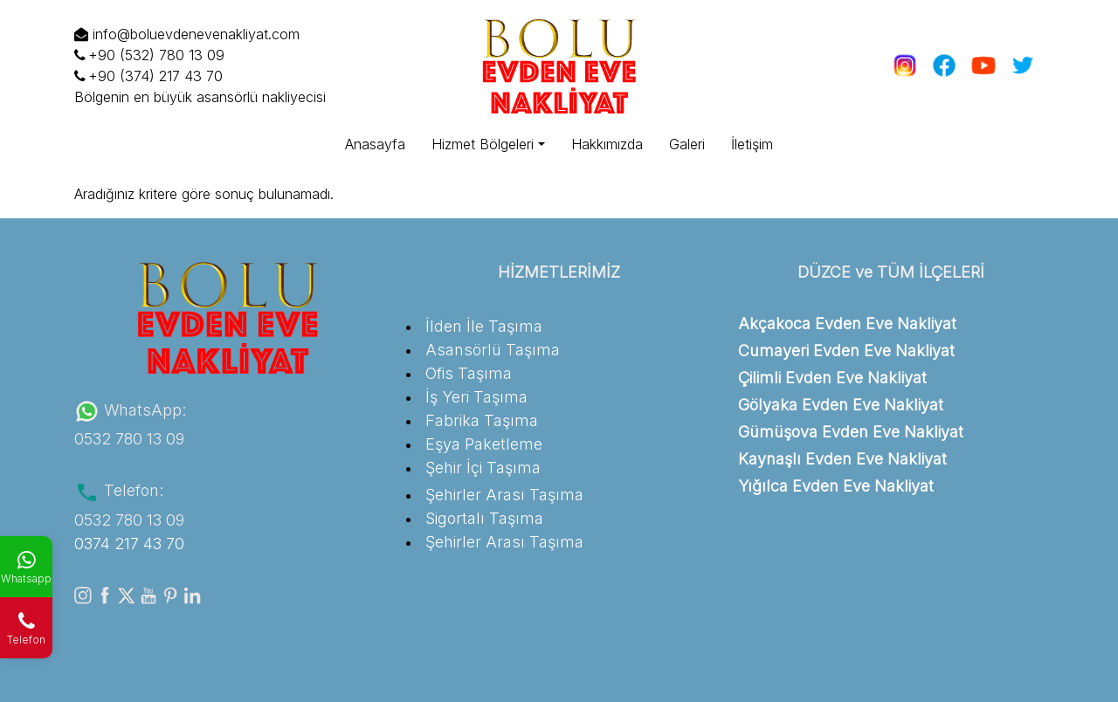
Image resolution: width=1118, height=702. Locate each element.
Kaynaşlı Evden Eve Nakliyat (842, 459)
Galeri (687, 144)
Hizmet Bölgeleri (482, 144)
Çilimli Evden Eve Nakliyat (832, 377)
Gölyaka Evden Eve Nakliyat (840, 405)
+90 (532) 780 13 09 (149, 55)
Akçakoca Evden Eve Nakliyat (847, 323)
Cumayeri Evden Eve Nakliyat (846, 350)
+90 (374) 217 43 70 (148, 76)
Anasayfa (375, 144)
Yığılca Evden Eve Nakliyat (836, 486)
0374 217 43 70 (129, 543)
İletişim (752, 144)
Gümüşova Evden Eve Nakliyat (850, 432)
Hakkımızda (607, 144)
